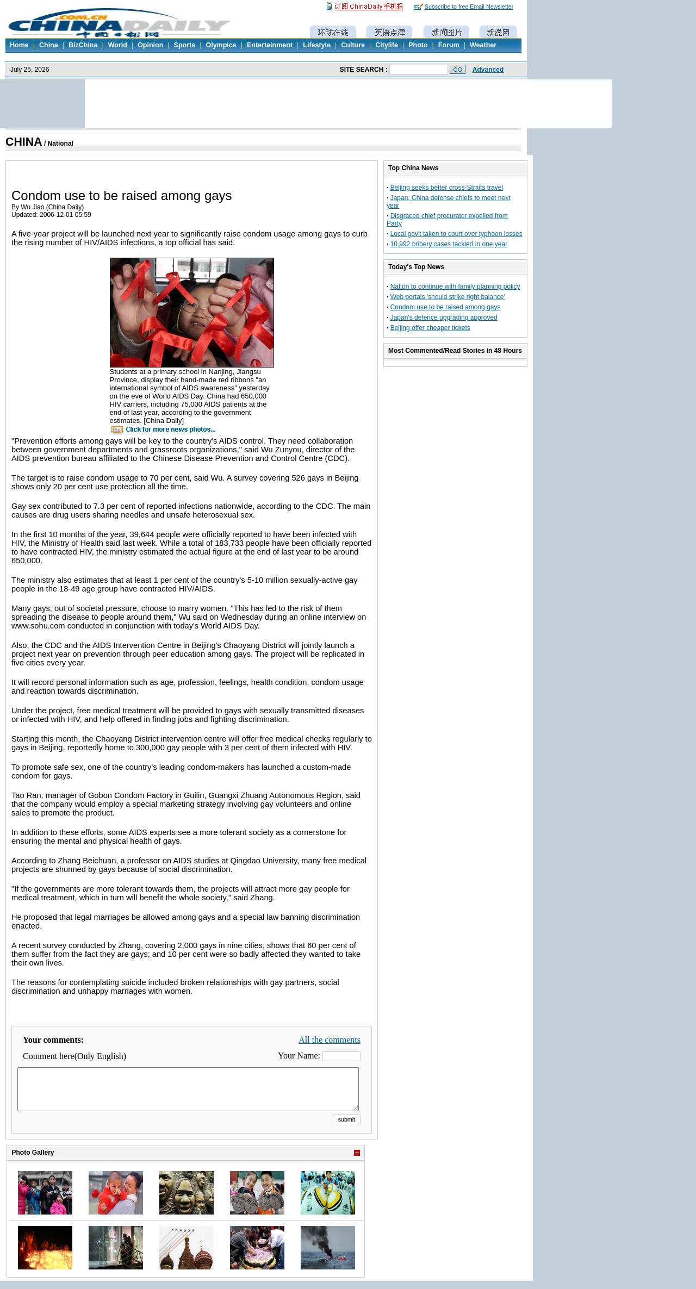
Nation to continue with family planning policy (455, 286)
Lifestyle (317, 45)
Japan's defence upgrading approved (444, 317)
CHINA (23, 141)
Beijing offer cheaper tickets (430, 328)
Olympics (221, 45)
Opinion (150, 45)
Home (19, 45)
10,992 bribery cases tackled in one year (448, 244)
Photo (417, 45)
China (48, 45)
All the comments (330, 1039)
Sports (185, 45)
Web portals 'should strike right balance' (447, 297)
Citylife (386, 45)
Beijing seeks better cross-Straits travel (446, 187)
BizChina (83, 45)
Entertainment (270, 45)
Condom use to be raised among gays (445, 307)
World (117, 45)
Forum (448, 45)
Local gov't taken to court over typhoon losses (456, 234)
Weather (483, 45)
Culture (353, 45)
